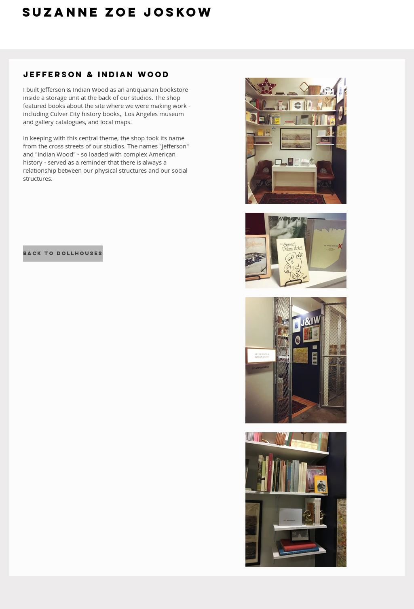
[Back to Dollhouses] (63, 253)
